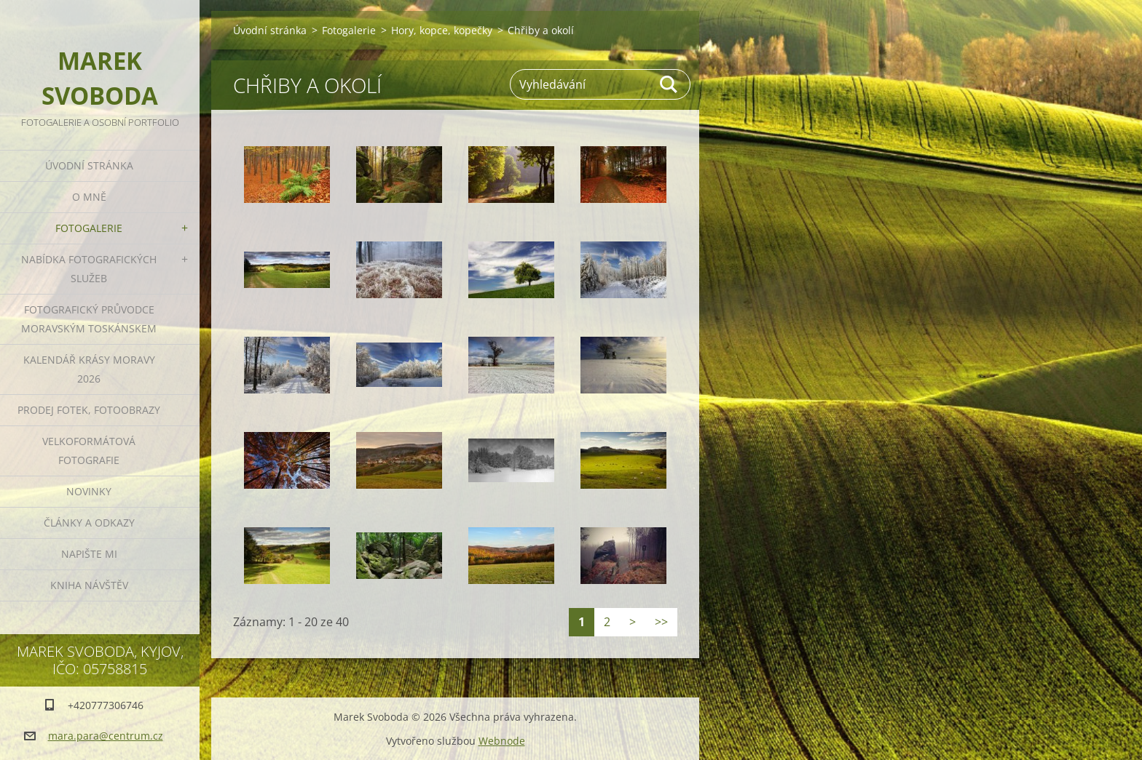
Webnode (502, 741)
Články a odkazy (89, 522)
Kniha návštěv (89, 585)
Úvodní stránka (89, 165)
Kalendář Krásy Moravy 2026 (89, 369)
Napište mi (89, 554)
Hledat (669, 84)
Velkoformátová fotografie (88, 450)
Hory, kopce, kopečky (441, 30)
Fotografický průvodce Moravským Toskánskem (89, 319)
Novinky (88, 491)
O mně (89, 197)
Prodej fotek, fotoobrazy (88, 410)
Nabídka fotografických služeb (89, 268)
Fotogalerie (88, 228)
